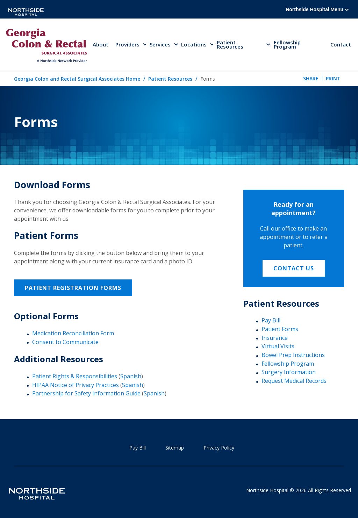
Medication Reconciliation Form (73, 333)
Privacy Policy (218, 447)
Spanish (130, 376)
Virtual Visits (278, 346)
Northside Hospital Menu (317, 9)
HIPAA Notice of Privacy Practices (75, 385)
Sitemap (174, 447)
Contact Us (293, 268)
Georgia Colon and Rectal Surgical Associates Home (77, 78)
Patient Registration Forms (73, 288)
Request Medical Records (294, 381)
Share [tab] (310, 78)
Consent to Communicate (65, 342)
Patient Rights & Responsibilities (74, 376)
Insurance (275, 338)
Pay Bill (271, 320)
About (100, 44)
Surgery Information (289, 372)
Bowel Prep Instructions (293, 355)
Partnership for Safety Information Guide (86, 393)
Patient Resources (170, 78)
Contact (340, 44)
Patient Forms (280, 329)
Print (333, 78)
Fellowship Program (287, 44)
